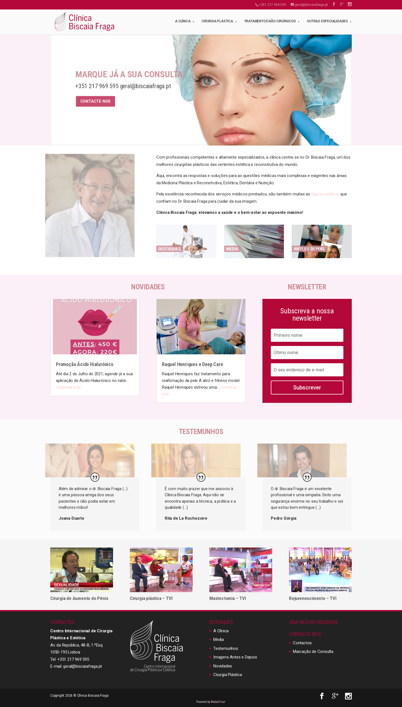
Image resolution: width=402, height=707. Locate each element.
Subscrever (307, 387)
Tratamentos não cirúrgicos (270, 21)
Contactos (302, 642)
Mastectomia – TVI (227, 598)
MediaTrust (218, 701)
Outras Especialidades (327, 21)
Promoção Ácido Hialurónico (84, 364)
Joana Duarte (71, 518)
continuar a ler (68, 387)
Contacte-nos (95, 108)
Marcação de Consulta (313, 651)
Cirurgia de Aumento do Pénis (79, 598)
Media (218, 639)
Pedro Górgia (283, 518)
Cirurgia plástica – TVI (151, 598)
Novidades (222, 666)
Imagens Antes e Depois (235, 657)
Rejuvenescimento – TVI (312, 598)
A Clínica (182, 21)
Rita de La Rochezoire (186, 518)
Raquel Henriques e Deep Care (192, 364)
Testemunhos (225, 648)
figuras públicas (325, 194)
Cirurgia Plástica (217, 21)
